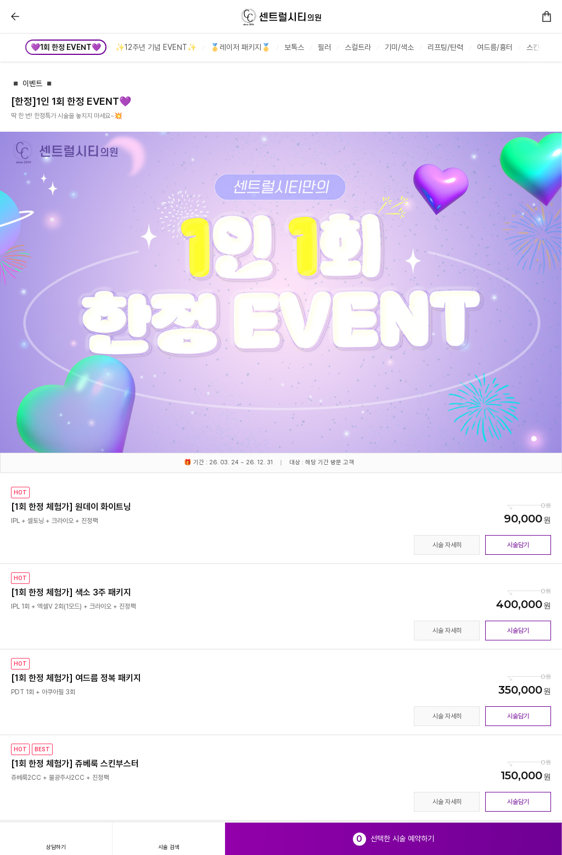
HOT (20, 492)
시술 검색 (168, 846)
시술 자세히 (447, 545)
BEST (42, 749)
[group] (67, 47)
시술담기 (518, 545)
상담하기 (56, 846)
